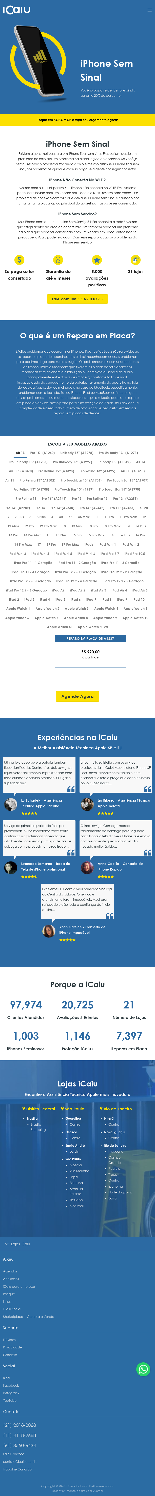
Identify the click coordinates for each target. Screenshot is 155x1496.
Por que (9, 1294)
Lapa (74, 1177)
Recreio (114, 1168)
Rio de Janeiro (115, 1146)
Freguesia (115, 1151)
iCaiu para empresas (19, 1286)
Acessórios (11, 1279)
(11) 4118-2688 (19, 1435)
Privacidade (12, 1347)
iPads (44, 367)
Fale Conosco (13, 1454)
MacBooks (60, 367)
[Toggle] (7, 1244)
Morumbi (77, 1206)
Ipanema (115, 1186)
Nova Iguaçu (114, 1132)
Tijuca (112, 1175)
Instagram (11, 1393)
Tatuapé (76, 1200)
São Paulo (73, 1159)
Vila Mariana (79, 1171)
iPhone (33, 367)
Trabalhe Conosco (17, 1469)
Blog (6, 1378)
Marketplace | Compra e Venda (28, 1317)
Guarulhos (73, 1118)
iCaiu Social (12, 1309)
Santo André (75, 1146)
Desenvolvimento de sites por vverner (77, 1490)
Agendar (10, 1271)
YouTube (10, 1400)
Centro (75, 1124)
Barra (112, 1198)
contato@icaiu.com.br (20, 1462)
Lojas (6, 1302)
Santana (76, 1183)
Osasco (71, 1132)
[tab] (20, 453)
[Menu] (149, 10)
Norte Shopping (120, 1192)
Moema (76, 1165)
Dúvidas (9, 1340)
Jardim (75, 1151)
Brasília (32, 1118)
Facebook (11, 1385)
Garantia (10, 1355)
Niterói (109, 1118)
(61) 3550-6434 (19, 1445)
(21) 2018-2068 (19, 1425)
